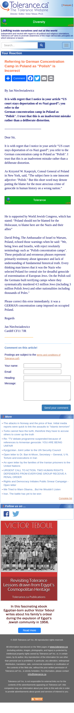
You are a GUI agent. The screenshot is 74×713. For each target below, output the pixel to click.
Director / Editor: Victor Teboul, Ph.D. (26, 14)
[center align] (41, 45)
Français (67, 5)
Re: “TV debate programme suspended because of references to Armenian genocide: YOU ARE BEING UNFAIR (33, 442)
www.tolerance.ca (59, 647)
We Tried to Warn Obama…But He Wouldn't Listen (32, 489)
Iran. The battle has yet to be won (22, 493)
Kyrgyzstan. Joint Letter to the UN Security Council (32, 450)
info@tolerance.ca (37, 674)
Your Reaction (12, 53)
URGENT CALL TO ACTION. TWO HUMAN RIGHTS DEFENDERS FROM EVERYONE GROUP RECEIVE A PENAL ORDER (35, 473)
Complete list (65, 498)
